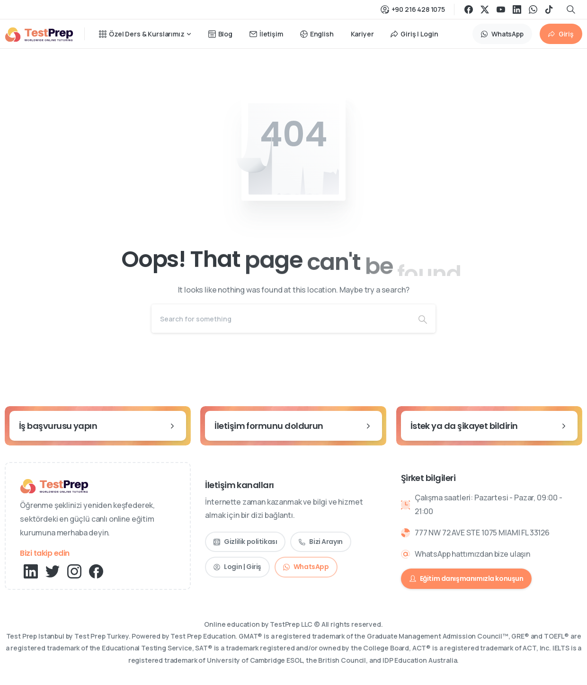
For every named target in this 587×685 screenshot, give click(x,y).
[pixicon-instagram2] (74, 570)
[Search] (280, 318)
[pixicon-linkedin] (31, 570)
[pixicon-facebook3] (96, 570)
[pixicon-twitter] (52, 570)
